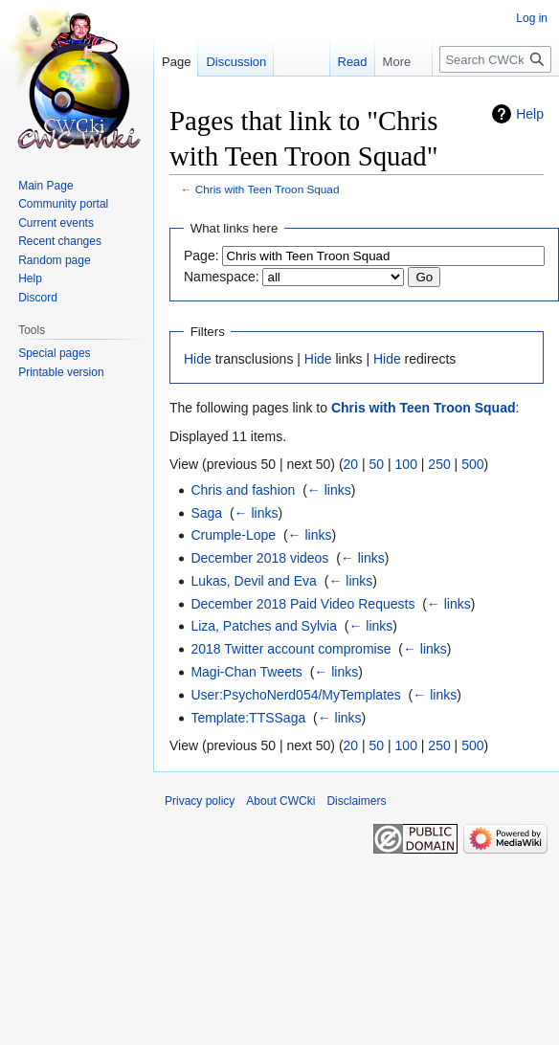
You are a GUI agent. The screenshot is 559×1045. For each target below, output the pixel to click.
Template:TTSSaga (247, 717)
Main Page (45, 185)
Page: (201, 255)
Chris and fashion (242, 490)
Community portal (63, 204)
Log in (532, 18)
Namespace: (221, 276)
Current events (56, 223)
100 (406, 464)
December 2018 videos (259, 558)
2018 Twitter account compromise (290, 648)
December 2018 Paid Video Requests (302, 603)
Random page (54, 260)
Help (530, 114)
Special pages (54, 353)
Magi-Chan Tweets (246, 671)
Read (342, 62)
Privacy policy (200, 801)
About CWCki (280, 801)
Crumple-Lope (233, 535)
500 (472, 464)
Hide (198, 359)
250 (439, 464)
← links (329, 490)
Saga (206, 513)
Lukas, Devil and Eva (253, 581)
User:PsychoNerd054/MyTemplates (295, 694)
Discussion (236, 62)
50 (377, 464)
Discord (37, 297)
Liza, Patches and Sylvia (263, 626)
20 (351, 464)
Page (176, 62)
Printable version (60, 372)
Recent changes (59, 241)
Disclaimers (356, 801)
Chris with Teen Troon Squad (267, 189)
